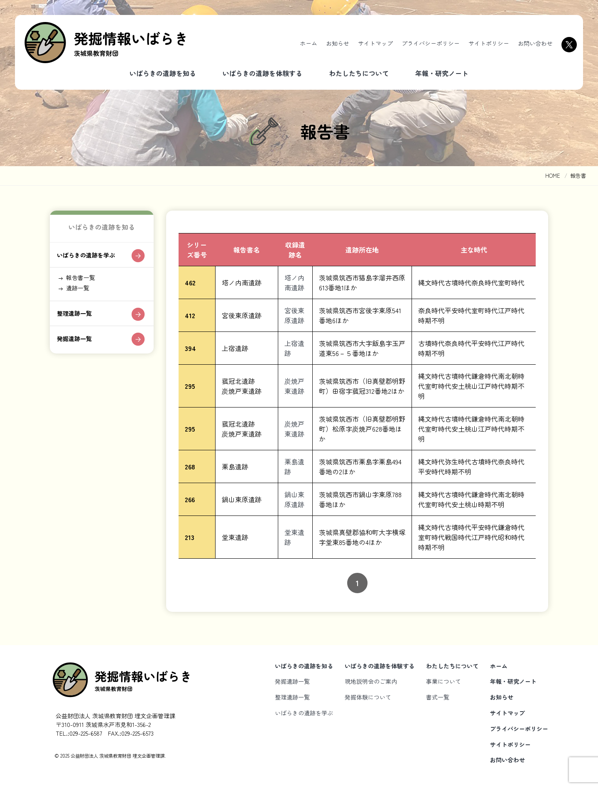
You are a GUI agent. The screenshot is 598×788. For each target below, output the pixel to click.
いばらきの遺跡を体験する (262, 73)
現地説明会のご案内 (371, 681)
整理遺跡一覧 (78, 323)
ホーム (308, 43)
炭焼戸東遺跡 (294, 386)
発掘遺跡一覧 (78, 349)
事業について (443, 681)
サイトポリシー (488, 43)
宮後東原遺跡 (294, 315)
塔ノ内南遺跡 (294, 282)
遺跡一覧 (80, 294)
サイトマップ (375, 43)
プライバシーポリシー (431, 43)
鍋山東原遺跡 (294, 499)
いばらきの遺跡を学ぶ (91, 258)
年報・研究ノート (441, 73)
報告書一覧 (83, 282)
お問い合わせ (535, 43)
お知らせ (337, 43)
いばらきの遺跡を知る (163, 73)
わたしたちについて (359, 73)
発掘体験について (368, 697)
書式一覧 (437, 697)
